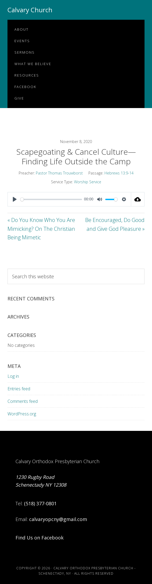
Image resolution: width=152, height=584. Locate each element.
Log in (13, 376)
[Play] (14, 199)
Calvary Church (29, 9)
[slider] (51, 199)
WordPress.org (21, 414)
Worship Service (87, 181)
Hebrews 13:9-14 (119, 173)
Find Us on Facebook (39, 537)
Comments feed (22, 401)
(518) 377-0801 (40, 503)
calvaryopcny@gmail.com (58, 519)
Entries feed (18, 389)
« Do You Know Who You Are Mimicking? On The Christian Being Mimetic (41, 228)
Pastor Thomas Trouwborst (59, 173)
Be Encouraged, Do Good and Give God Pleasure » (115, 224)
